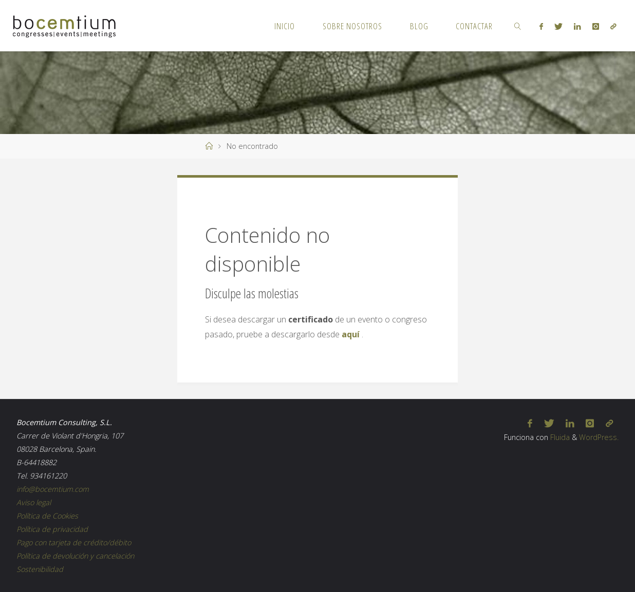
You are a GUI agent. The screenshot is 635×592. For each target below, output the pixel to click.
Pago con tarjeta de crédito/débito (73, 542)
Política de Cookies (47, 516)
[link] (518, 25)
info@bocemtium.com (52, 489)
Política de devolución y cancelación (75, 556)
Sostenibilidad (39, 569)
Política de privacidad (52, 529)
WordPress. (599, 437)
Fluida (559, 437)
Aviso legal (33, 502)
